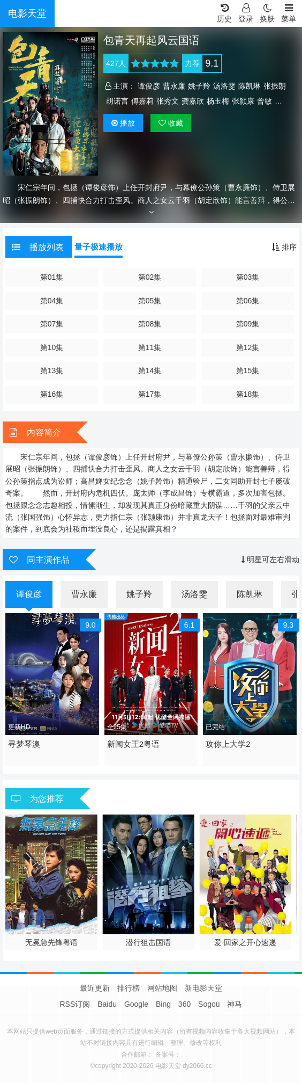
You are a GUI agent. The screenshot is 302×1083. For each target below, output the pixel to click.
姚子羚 (199, 86)
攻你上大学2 (228, 743)
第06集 (248, 300)
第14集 (150, 370)
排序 (284, 247)
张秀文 (167, 101)
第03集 (248, 277)
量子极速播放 (98, 246)
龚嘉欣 (193, 101)
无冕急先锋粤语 (51, 942)
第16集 (52, 394)
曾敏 (264, 101)
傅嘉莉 (142, 101)
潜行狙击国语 (148, 942)
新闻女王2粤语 (133, 743)
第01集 (52, 277)
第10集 (52, 347)
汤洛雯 (224, 86)
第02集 (150, 277)
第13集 (52, 370)
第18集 (248, 394)
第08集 (150, 323)
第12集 (248, 347)
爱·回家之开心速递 (245, 942)
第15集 (248, 370)
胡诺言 (117, 101)
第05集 (150, 300)
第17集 (150, 394)
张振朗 (274, 86)
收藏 (170, 123)
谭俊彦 (149, 86)
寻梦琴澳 (24, 743)
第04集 (52, 300)
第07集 (52, 323)
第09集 (248, 323)
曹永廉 (174, 86)
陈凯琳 (249, 86)
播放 (123, 123)
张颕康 (243, 101)
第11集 (150, 347)
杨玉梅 (218, 101)
